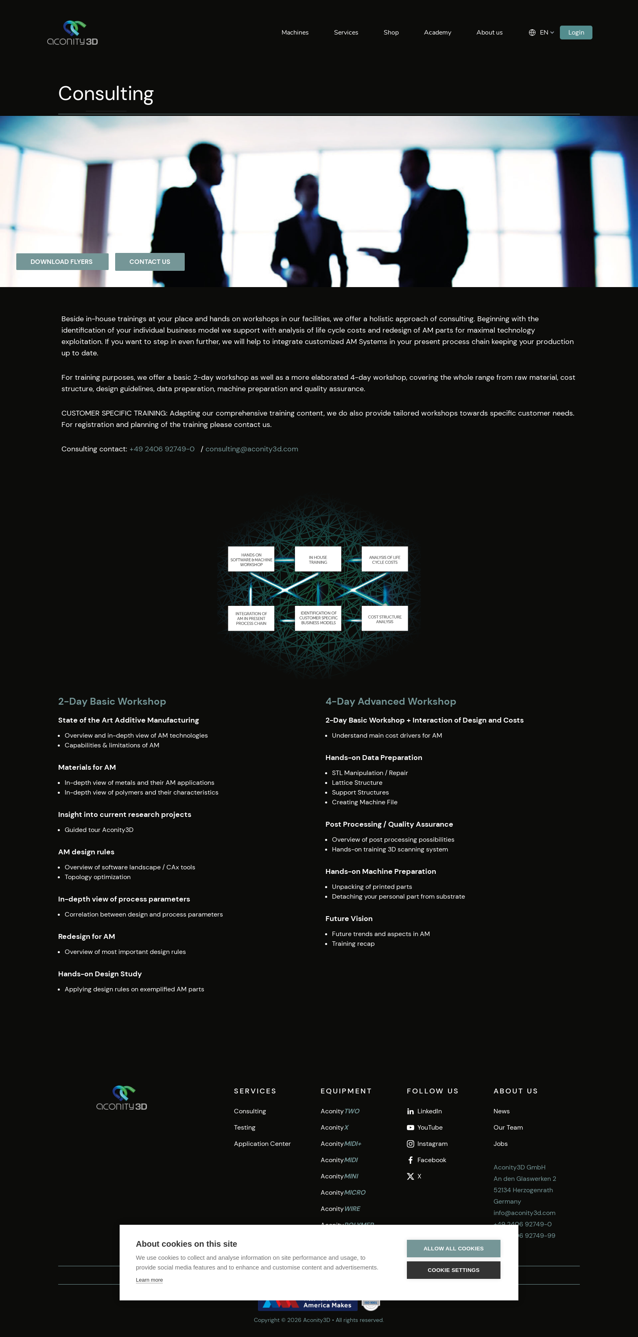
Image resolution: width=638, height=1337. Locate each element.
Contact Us (149, 261)
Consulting (250, 1111)
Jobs (501, 1143)
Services (346, 32)
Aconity (340, 1111)
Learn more (149, 1280)
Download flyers (62, 261)
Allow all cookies (454, 1249)
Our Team (508, 1127)
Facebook (426, 1160)
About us (489, 32)
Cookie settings (454, 1270)
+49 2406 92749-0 (163, 449)
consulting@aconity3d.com (251, 449)
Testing (245, 1127)
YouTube (425, 1127)
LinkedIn (424, 1111)
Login (576, 32)
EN (544, 32)
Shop (391, 32)
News (502, 1111)
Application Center (262, 1143)
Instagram (427, 1143)
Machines (295, 32)
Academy (437, 32)
